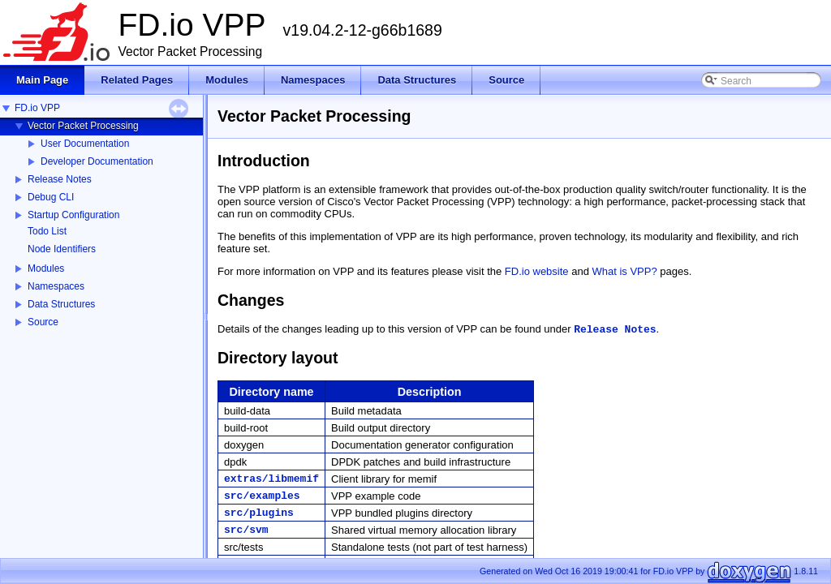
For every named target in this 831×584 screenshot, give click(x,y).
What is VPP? (624, 271)
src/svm (246, 530)
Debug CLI (51, 197)
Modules (46, 268)
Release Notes (60, 179)
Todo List (47, 231)
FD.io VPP (37, 108)
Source (43, 322)
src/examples (262, 496)
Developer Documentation (97, 161)
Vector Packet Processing (83, 125)
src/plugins (259, 513)
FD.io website (537, 271)
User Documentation (85, 143)
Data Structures (61, 304)
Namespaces (56, 286)
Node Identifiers (62, 249)
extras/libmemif (271, 479)
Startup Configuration (73, 215)
